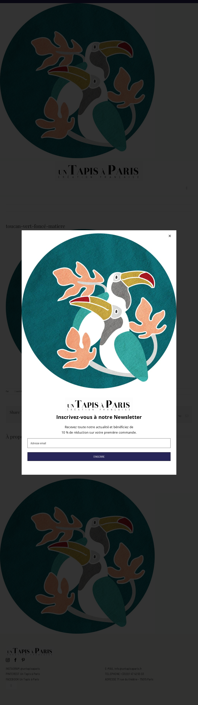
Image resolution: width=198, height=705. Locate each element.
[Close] (169, 236)
